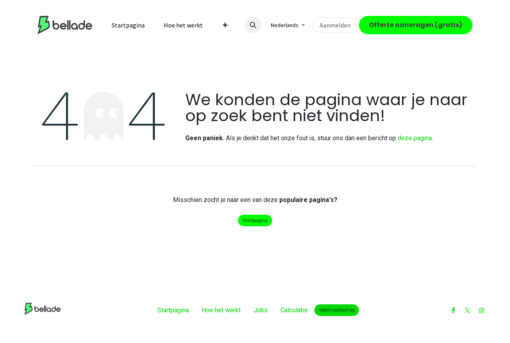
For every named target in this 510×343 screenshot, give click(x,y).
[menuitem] (128, 25)
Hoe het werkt (221, 310)
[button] (253, 25)
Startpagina (255, 220)
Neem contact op (337, 310)
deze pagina (415, 138)
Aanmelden (335, 25)
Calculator (294, 310)
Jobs (260, 310)
